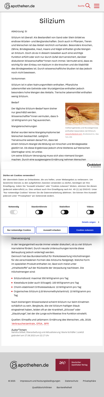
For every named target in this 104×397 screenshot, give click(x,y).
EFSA (39, 323)
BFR (46, 323)
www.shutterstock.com (73, 134)
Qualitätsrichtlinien (42, 387)
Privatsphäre (89, 381)
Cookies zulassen (84, 230)
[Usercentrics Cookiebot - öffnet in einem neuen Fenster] (89, 166)
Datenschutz (71, 381)
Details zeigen (89, 222)
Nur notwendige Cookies (19, 230)
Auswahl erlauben (52, 230)
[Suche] (84, 6)
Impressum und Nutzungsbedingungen (40, 381)
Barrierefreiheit (64, 387)
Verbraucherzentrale (23, 323)
